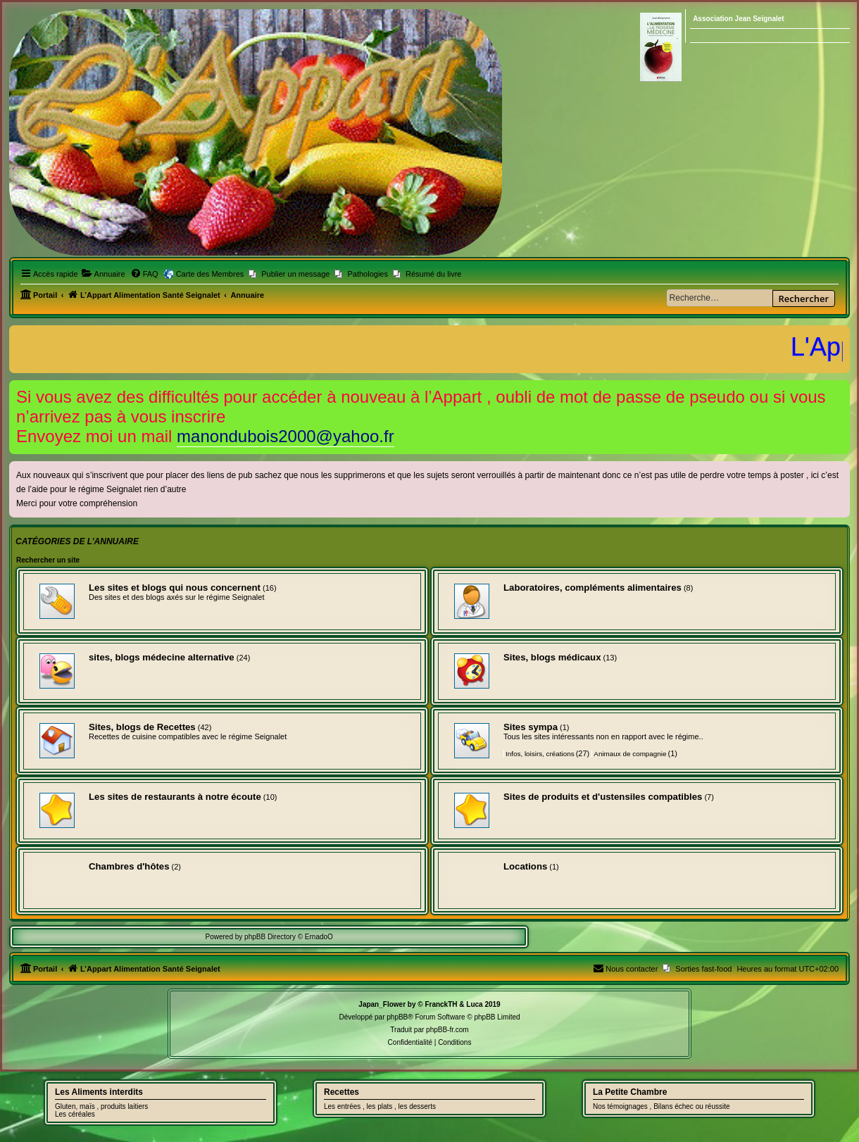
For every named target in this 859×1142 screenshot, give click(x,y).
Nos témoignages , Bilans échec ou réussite (661, 1106)
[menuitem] (103, 273)
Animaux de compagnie (630, 754)
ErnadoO (319, 937)
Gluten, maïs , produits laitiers (101, 1106)
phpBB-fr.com (447, 1030)
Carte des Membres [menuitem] (210, 274)
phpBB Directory (270, 937)
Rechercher (804, 298)
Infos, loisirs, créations (540, 754)
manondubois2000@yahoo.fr (285, 436)
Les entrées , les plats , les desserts (380, 1106)
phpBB (397, 1017)
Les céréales (75, 1114)
